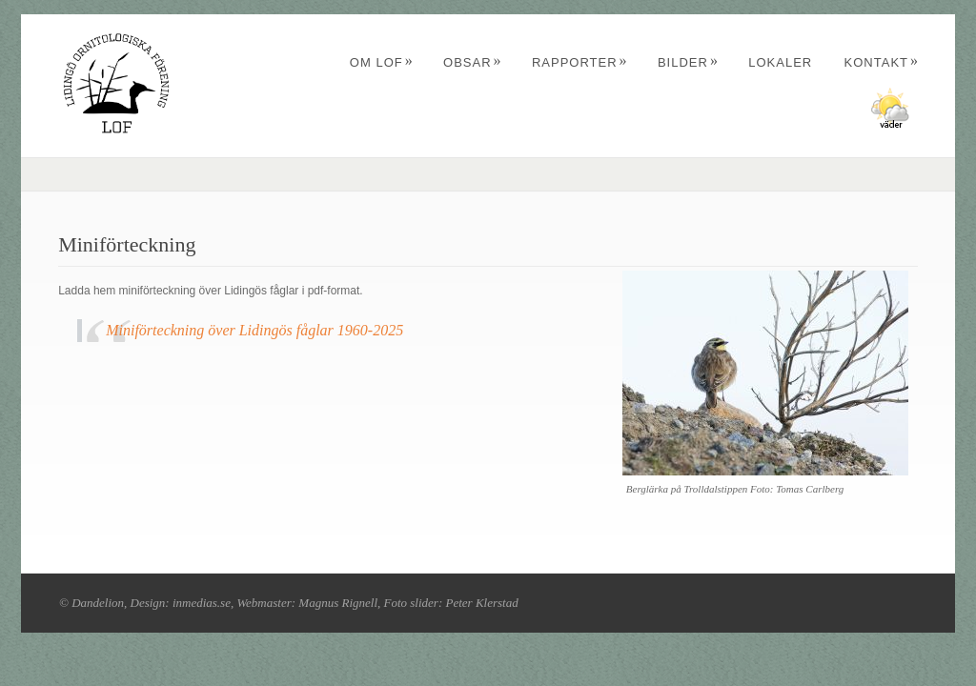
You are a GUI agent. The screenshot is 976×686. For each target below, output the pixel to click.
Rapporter (580, 62)
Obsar (472, 62)
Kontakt (881, 62)
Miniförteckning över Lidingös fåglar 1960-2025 (254, 330)
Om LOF (382, 62)
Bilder (688, 62)
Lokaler (780, 62)
